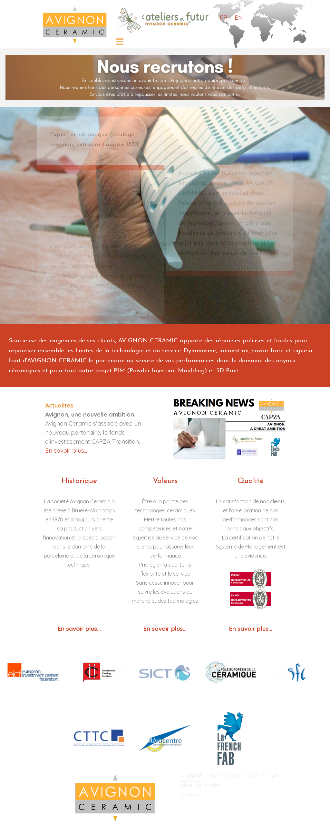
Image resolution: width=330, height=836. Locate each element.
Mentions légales (200, 785)
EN (239, 17)
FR (223, 17)
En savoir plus (163, 628)
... (185, 628)
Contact (191, 795)
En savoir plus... (66, 450)
